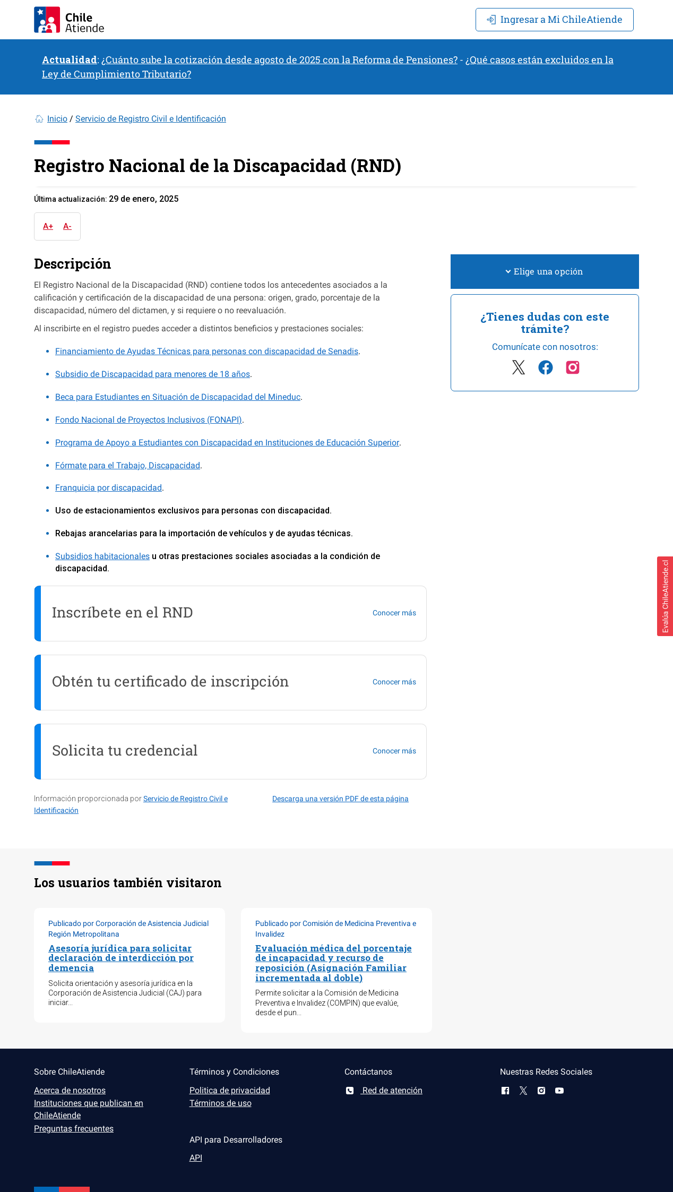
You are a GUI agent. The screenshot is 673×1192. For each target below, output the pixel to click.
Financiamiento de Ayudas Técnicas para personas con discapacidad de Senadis (206, 351)
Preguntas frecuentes (74, 1129)
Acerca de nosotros (70, 1090)
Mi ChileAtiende (555, 19)
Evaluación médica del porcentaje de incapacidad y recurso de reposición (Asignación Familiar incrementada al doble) (333, 963)
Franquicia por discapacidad (108, 488)
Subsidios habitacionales (102, 556)
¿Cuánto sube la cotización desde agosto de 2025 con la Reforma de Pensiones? (279, 59)
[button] (665, 596)
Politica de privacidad (229, 1090)
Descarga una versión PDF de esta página (340, 798)
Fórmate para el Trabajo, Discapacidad (127, 465)
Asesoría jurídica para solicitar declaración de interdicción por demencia (121, 958)
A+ (48, 226)
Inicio (57, 119)
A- (67, 226)
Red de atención (383, 1090)
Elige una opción (544, 271)
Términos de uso (220, 1103)
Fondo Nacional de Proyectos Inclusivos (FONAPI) (148, 420)
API (195, 1158)
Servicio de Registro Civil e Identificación (150, 119)
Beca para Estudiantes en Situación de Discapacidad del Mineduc (177, 397)
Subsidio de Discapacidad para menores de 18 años (152, 374)
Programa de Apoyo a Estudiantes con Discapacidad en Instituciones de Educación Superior (227, 443)
